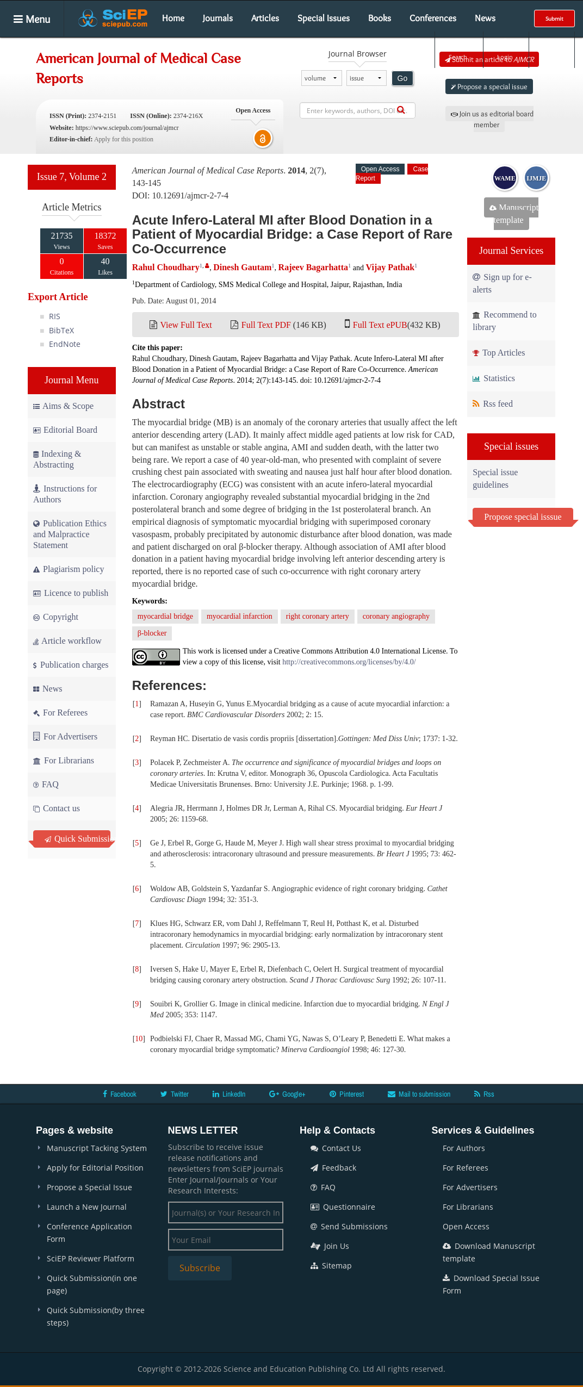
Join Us (330, 1246)
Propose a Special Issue (89, 1187)
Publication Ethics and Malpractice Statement (70, 534)
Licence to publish (70, 593)
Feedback (333, 1167)
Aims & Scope (63, 405)
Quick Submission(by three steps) (96, 1316)
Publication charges (70, 664)
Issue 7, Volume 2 (72, 176)
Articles (265, 18)
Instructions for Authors (65, 494)
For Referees (60, 712)
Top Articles (499, 352)
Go (403, 78)
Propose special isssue (522, 516)
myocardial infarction (239, 616)
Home (173, 18)
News (485, 18)
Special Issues (323, 18)
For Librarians (63, 760)
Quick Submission (77, 838)
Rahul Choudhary (166, 267)
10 (138, 1039)
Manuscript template (513, 214)
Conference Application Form (89, 1232)
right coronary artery (317, 616)
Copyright (55, 616)
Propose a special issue (489, 86)
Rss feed (493, 403)
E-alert (552, 49)
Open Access (466, 1226)
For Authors (464, 1148)
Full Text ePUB (380, 324)
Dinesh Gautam (242, 267)
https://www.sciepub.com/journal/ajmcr (127, 128)
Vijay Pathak (389, 267)
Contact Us (336, 1148)
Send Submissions (349, 1226)
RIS (54, 316)
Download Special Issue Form (491, 1284)
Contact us (56, 808)
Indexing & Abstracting (57, 459)
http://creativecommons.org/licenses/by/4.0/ (348, 662)
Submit (554, 18)
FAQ (46, 784)
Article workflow (67, 640)
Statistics (494, 378)
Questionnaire (343, 1207)
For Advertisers (65, 736)
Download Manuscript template (489, 1252)
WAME (505, 178)
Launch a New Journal (87, 1207)
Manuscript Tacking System (97, 1148)
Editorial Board (65, 429)
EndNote (64, 344)
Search (458, 49)
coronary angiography (396, 616)
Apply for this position (123, 139)
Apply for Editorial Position (95, 1167)
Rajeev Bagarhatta (313, 267)
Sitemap (331, 1265)
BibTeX (61, 330)
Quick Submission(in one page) (92, 1284)
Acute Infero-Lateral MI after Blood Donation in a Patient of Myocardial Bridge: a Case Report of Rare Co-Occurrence (292, 234)
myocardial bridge (165, 616)
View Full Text (186, 324)
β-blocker (152, 633)
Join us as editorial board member (492, 119)
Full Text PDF (266, 324)
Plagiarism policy (68, 569)
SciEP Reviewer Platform (90, 1258)
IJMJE (536, 178)
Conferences (433, 18)
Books (379, 18)
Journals (218, 18)
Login (505, 49)
